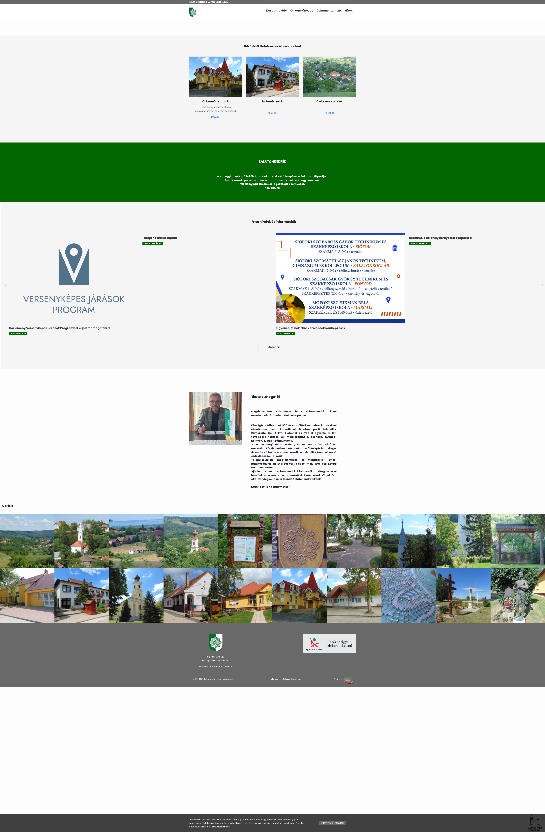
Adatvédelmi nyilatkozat (280, 679)
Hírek (348, 11)
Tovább (215, 117)
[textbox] (272, 46)
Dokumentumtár (329, 11)
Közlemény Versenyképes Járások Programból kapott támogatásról (166, 328)
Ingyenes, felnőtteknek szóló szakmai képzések (417, 328)
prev (111, 285)
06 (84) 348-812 (215, 656)
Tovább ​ (272, 113)
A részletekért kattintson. (201, 826)
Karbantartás (276, 11)
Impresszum (296, 679)
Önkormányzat (301, 11)
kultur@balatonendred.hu (215, 660)
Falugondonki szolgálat (266, 238)
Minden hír (380, 347)
